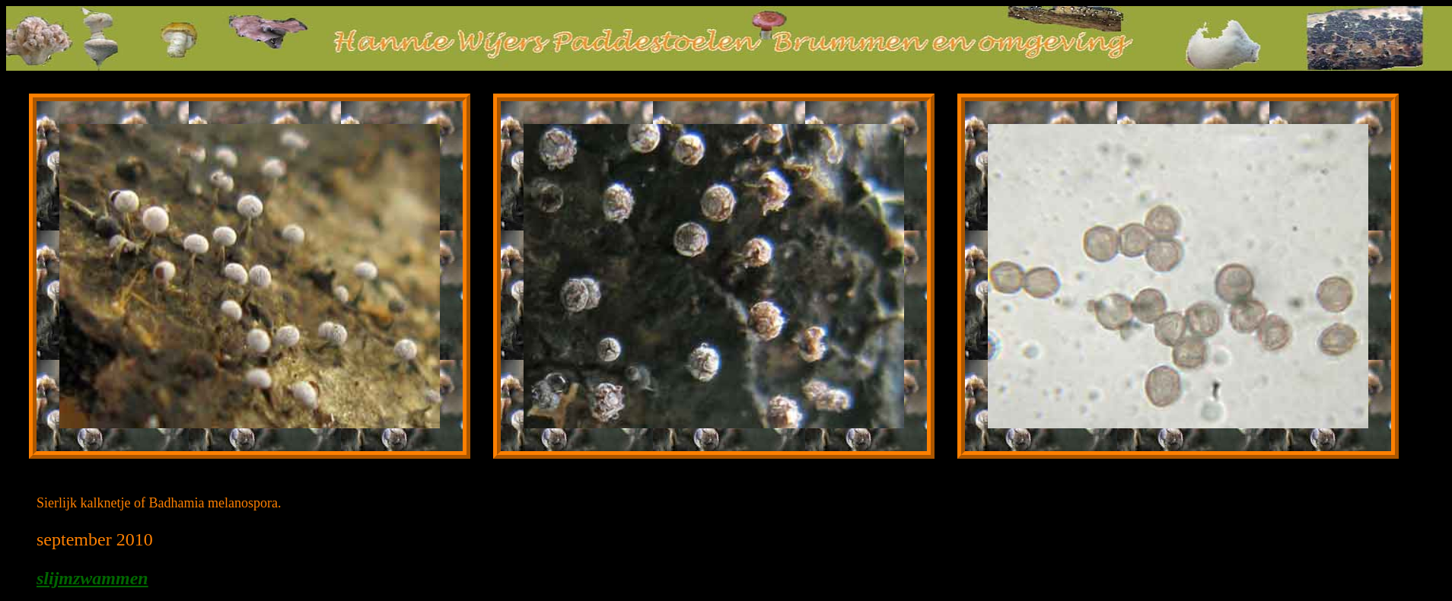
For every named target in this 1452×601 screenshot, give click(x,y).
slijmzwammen (92, 578)
